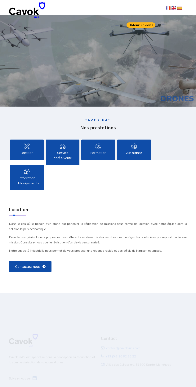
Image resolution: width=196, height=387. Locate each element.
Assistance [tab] (134, 149)
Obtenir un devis (140, 25)
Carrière (133, 8)
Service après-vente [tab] (63, 152)
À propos (78, 8)
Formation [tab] (98, 149)
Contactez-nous (30, 266)
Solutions (95, 8)
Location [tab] (27, 149)
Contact (149, 8)
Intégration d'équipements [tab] (28, 177)
